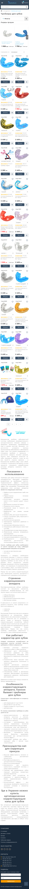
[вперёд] (20, 424)
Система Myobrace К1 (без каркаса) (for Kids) (21, 135)
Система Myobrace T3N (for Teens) (7, 42)
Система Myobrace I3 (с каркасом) (7, 135)
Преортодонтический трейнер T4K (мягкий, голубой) (7, 75)
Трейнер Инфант (5, 165)
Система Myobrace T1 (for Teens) (21, 258)
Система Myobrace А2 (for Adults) (21, 166)
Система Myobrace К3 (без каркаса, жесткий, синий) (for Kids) (21, 412)
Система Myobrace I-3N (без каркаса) (21, 381)
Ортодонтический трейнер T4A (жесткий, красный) (21, 106)
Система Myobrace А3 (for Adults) (21, 350)
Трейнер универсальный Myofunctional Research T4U (19, 43)
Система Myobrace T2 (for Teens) (7, 197)
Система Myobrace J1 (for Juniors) (6, 350)
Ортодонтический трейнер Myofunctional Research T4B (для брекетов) (21, 320)
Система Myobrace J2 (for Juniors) (21, 289)
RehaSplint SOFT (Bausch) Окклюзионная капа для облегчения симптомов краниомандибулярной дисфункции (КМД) (7, 382)
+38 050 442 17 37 (6, 860)
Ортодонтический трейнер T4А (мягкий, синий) (21, 75)
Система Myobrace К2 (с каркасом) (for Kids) (7, 105)
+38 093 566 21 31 (6, 864)
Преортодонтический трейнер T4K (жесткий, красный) (7, 228)
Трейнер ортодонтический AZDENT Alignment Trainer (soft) (6, 412)
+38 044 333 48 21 (6, 858)
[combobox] (7, 100)
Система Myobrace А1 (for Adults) (21, 227)
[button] (27, 37)
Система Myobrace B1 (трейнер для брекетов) (7, 320)
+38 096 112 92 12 (6, 862)
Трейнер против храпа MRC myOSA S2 (7, 289)
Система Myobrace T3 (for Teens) (21, 197)
